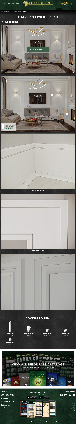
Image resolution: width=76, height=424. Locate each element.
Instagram (61, 395)
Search (71, 4)
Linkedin (65, 395)
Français (73, 407)
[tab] (19, 9)
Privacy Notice (46, 421)
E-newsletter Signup (9, 3)
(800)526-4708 (6, 397)
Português (73, 409)
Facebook (74, 395)
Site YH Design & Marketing (56, 421)
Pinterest (70, 395)
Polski (74, 411)
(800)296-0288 (7, 405)
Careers (17, 3)
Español (73, 405)
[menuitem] (64, 4)
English (73, 403)
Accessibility (40, 421)
